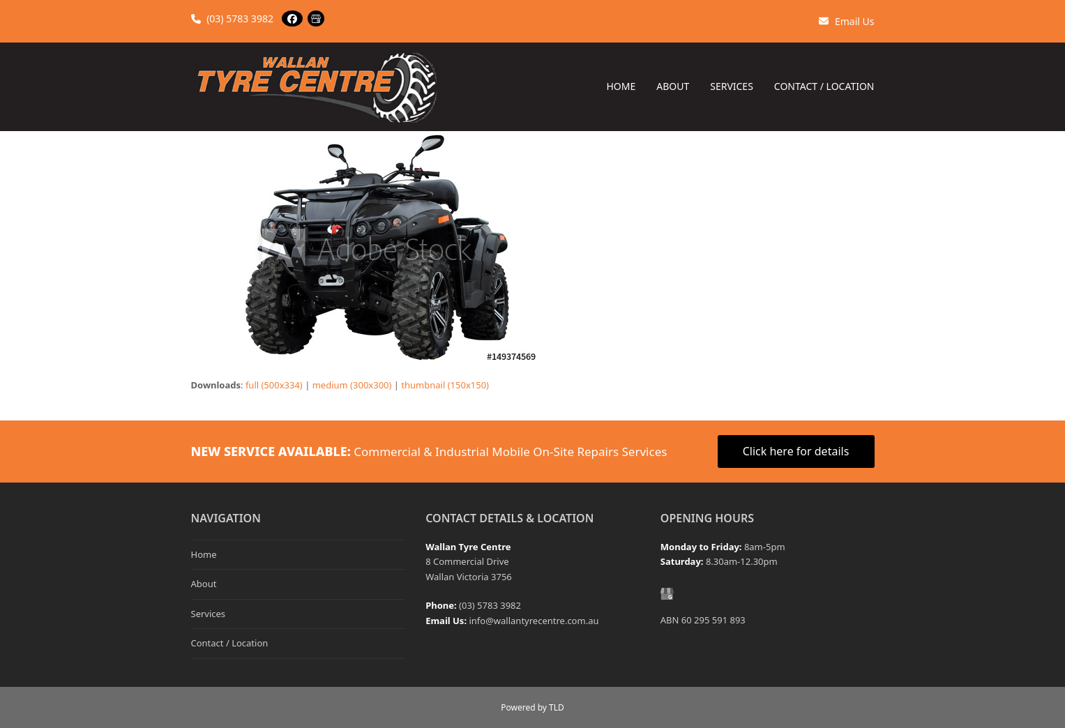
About (204, 583)
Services (208, 613)
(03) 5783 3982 (232, 18)
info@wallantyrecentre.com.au (533, 620)
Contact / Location (230, 643)
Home (204, 554)
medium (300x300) (352, 385)
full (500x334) (274, 385)
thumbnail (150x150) (445, 385)
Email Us (846, 21)
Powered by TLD (532, 707)
